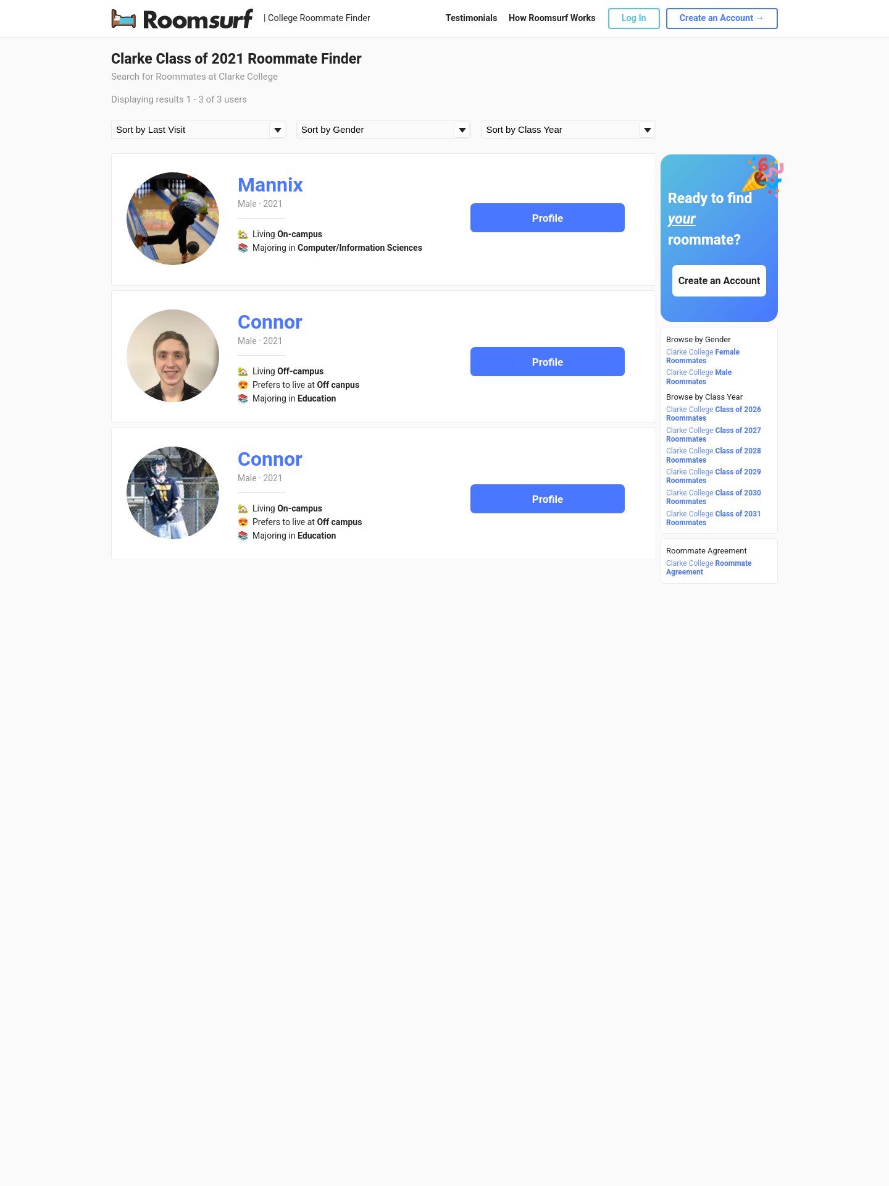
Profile (548, 218)
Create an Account (719, 281)
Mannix (270, 184)
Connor (270, 322)
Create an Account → (722, 18)
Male (247, 204)
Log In (634, 18)
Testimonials (471, 18)
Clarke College (703, 356)
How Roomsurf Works (552, 18)
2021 (272, 204)
